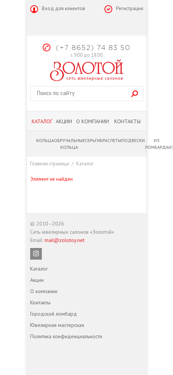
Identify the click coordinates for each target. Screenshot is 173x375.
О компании (92, 121)
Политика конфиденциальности (66, 336)
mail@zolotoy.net (64, 240)
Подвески (133, 140)
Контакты (127, 121)
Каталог (42, 121)
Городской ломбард (53, 313)
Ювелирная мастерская (57, 325)
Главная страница (49, 163)
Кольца (45, 140)
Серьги (92, 140)
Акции (64, 121)
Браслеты (110, 140)
